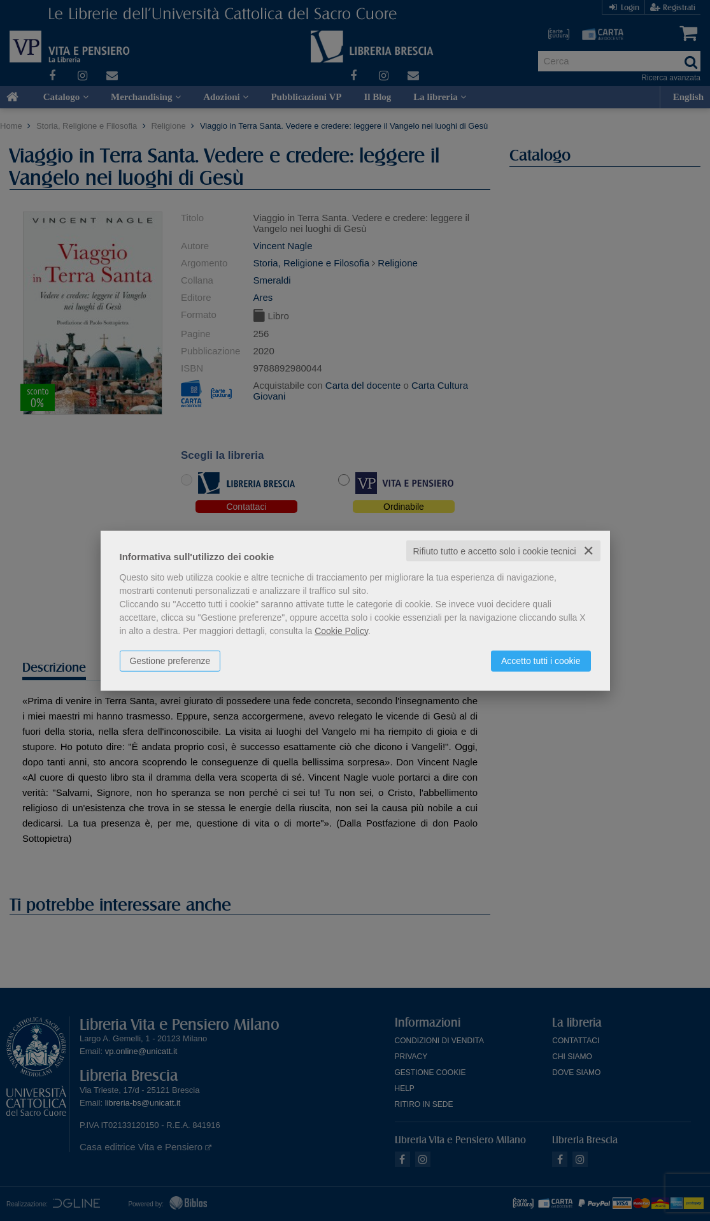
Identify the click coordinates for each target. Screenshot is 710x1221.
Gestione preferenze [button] (170, 660)
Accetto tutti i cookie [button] (541, 660)
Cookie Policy (341, 630)
